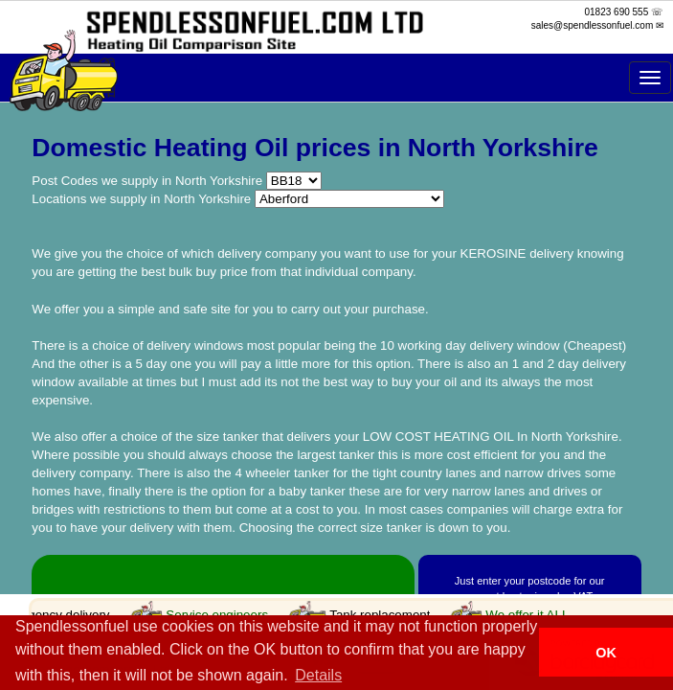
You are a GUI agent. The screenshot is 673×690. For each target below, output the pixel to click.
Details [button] (318, 675)
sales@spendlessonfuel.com (592, 25)
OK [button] (606, 652)
